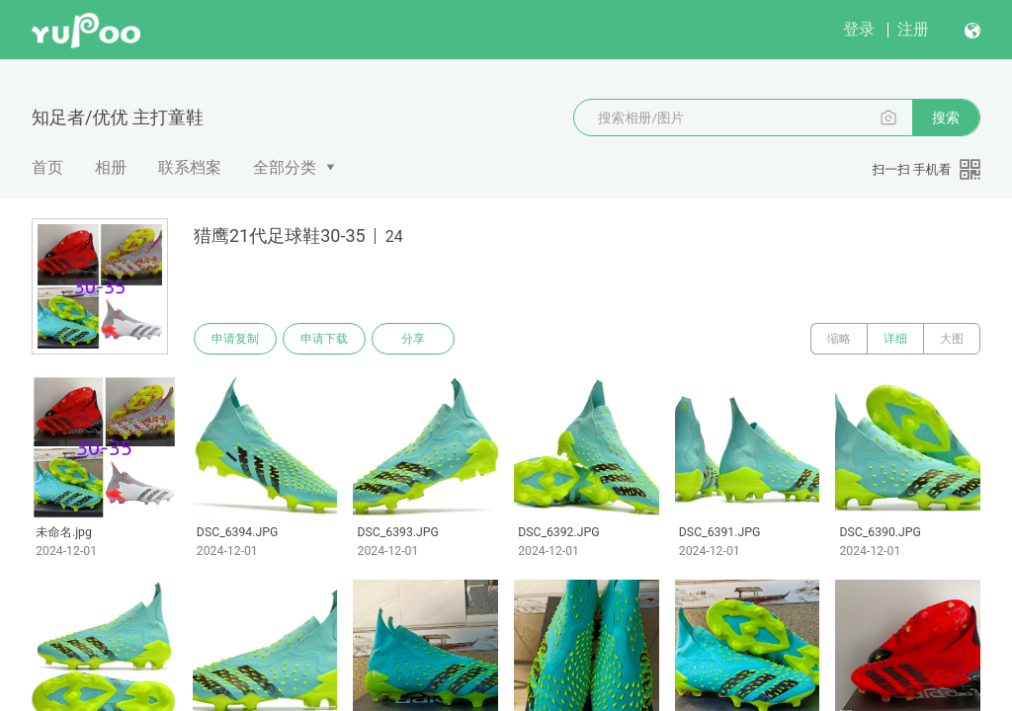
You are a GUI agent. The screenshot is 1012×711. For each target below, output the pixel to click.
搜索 (946, 117)
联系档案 (189, 167)
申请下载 (324, 339)
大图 (952, 339)
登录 (859, 29)
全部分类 (284, 167)
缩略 (839, 339)
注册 (913, 29)
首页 (47, 167)
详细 (895, 339)
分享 (413, 339)
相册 (110, 167)
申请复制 (235, 339)
